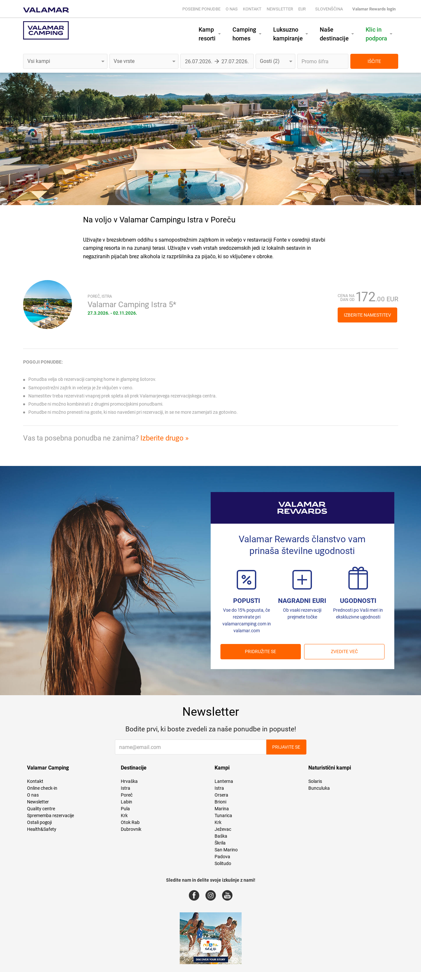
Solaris (315, 781)
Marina (222, 808)
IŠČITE (374, 61)
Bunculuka (319, 788)
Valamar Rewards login (374, 9)
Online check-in (42, 788)
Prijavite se (286, 747)
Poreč (127, 795)
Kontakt (252, 9)
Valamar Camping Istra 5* (132, 304)
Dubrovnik (131, 829)
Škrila (220, 842)
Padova (222, 856)
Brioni (220, 801)
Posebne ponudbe (201, 9)
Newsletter (280, 9)
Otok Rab (130, 822)
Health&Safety (41, 829)
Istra (125, 788)
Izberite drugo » (164, 438)
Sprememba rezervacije (50, 815)
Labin (126, 801)
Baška (221, 836)
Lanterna (224, 781)
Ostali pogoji (39, 822)
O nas (232, 9)
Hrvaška (129, 781)
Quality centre (41, 808)
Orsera (221, 795)
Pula (125, 808)
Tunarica (223, 815)
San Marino (226, 849)
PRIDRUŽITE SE (260, 651)
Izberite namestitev (367, 315)
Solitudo (223, 863)
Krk (124, 815)
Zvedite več (344, 651)
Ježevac (223, 829)
